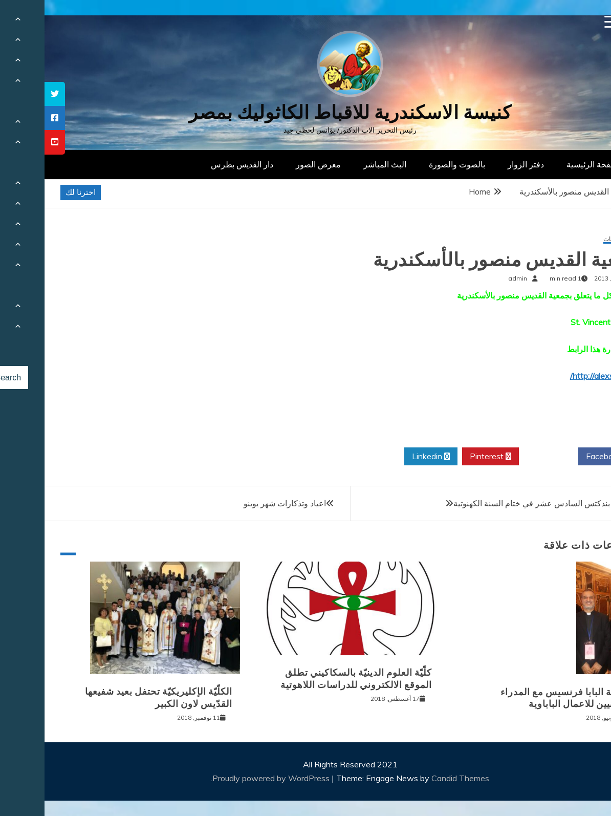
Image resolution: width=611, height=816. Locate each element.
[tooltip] (10, 94)
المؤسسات (573, 239)
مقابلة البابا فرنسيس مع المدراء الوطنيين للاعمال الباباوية (521, 698)
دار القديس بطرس (197, 164)
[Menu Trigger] (566, 22)
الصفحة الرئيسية (550, 164)
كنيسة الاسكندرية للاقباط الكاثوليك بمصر (305, 112)
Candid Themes (416, 778)
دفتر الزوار (481, 164)
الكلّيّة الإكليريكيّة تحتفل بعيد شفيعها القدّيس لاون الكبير (114, 697)
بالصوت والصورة (412, 164)
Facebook (563, 456)
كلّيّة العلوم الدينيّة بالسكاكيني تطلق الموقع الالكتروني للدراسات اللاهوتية (311, 678)
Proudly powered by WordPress (227, 778)
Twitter (504, 456)
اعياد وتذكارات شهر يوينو (240, 503)
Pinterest (446, 456)
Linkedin (386, 456)
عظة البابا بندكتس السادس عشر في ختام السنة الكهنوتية (504, 503)
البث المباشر (340, 164)
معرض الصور (273, 164)
